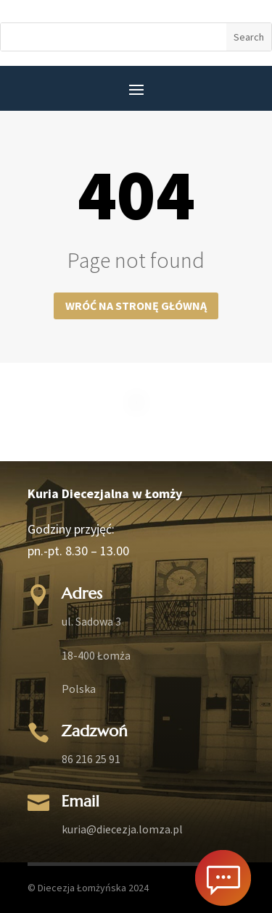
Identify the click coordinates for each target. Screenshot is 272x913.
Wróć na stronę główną (136, 305)
